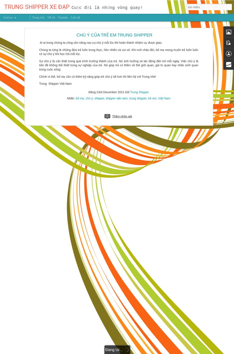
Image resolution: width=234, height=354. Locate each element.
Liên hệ (75, 17)
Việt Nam (164, 79)
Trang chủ (38, 17)
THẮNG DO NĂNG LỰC (24, 350)
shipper (99, 79)
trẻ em (152, 79)
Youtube (63, 17)
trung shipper (137, 79)
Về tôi (51, 17)
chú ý (89, 79)
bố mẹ (80, 79)
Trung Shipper (139, 73)
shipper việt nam (117, 79)
